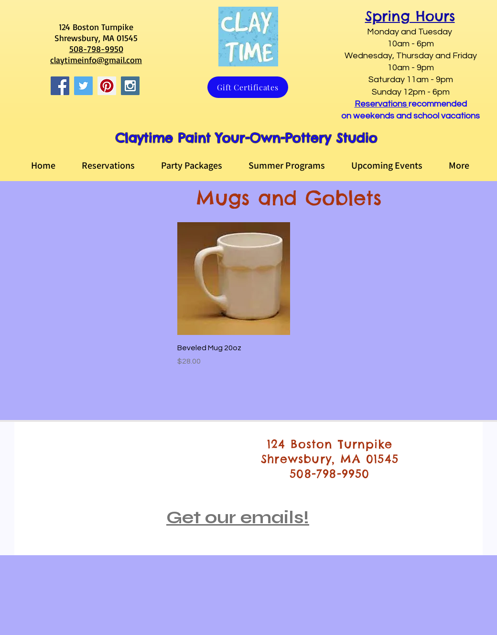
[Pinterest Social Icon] (106, 85)
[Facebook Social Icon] (60, 85)
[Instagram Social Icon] (130, 85)
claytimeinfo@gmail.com (96, 59)
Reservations (382, 103)
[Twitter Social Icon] (83, 85)
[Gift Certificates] (247, 87)
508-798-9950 (96, 48)
